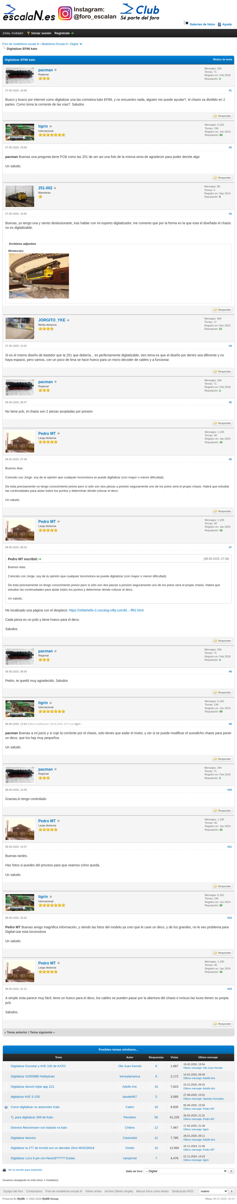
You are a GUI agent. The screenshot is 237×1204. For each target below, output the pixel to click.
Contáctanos (34, 1191)
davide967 (130, 1096)
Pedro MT (47, 433)
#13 (229, 988)
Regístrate (62, 33)
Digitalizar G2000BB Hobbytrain (33, 1076)
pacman (45, 70)
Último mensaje (192, 1067)
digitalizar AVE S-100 (25, 1096)
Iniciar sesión (41, 33)
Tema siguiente (41, 1032)
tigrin (43, 126)
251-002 (45, 188)
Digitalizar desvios (23, 1138)
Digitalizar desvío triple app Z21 (32, 1086)
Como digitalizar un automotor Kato (35, 1107)
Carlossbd (130, 1138)
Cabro (130, 1107)
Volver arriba (93, 1191)
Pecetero (130, 1117)
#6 (230, 459)
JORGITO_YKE (52, 320)
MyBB (21, 1198)
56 (156, 1117)
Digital (74, 44)
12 (156, 1127)
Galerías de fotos (199, 24)
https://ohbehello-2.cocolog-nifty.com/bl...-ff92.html (106, 610)
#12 (229, 917)
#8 (230, 671)
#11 (229, 846)
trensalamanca (130, 1076)
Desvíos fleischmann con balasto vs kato (39, 1127)
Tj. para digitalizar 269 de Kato (32, 1117)
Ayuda (227, 24)
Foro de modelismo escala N (20, 44)
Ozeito (129, 1148)
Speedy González (213, 1098)
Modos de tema (222, 59)
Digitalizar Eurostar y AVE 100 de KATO (38, 1066)
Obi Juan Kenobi (129, 1066)
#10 (229, 789)
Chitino (130, 1127)
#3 (230, 213)
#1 (230, 90)
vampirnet (130, 1158)
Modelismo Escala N (54, 44)
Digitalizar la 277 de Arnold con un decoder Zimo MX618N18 (52, 1148)
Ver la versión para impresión (25, 1169)
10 (156, 1148)
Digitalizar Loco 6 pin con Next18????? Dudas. (43, 1158)
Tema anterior (17, 1032)
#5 (230, 402)
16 (156, 1086)
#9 (230, 723)
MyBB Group (50, 1198)
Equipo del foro (13, 1191)
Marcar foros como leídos (152, 1191)
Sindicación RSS (182, 1191)
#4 (230, 345)
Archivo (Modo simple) (119, 1191)
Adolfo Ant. (209, 1078)
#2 (230, 147)
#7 (230, 547)
